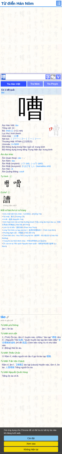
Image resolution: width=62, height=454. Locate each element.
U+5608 (15, 144)
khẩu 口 (10, 131)
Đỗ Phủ (26, 225)
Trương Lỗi (19, 217)
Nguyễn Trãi (18, 219)
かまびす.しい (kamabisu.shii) (36, 166)
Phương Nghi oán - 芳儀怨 (13, 233)
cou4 (21, 171)
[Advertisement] (31, 40)
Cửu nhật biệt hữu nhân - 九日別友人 (17, 214)
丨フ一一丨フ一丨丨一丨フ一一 (25, 139)
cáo (22, 158)
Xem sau (30, 443)
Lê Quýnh (42, 241)
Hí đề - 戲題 (7, 219)
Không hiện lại (31, 449)
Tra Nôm (35, 84)
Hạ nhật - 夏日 (8, 217)
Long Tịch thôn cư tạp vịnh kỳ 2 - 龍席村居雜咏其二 (22, 230)
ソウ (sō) (25, 163)
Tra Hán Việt (13, 84)
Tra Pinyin (52, 84)
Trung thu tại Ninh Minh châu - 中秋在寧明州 (20, 241)
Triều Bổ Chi (29, 233)
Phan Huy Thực (30, 227)
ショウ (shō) (37, 163)
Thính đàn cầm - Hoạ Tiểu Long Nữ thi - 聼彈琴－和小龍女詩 (26, 235)
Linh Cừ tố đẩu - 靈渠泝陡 (13, 227)
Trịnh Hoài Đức (49, 230)
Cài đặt (31, 438)
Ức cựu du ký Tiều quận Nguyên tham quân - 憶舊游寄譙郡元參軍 (28, 244)
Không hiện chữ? (10, 206)
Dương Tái (37, 214)
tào (2, 92)
